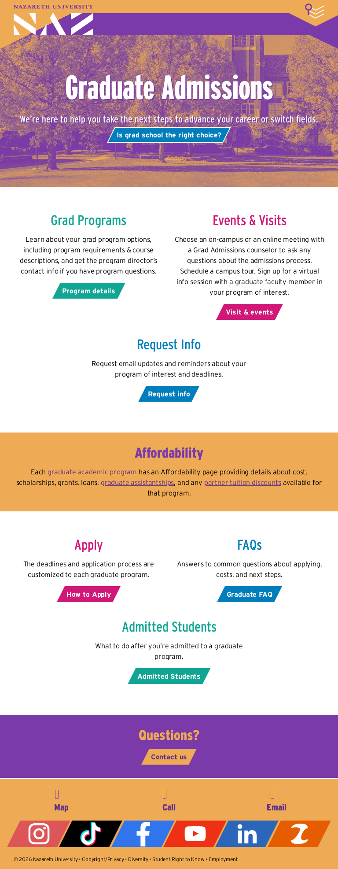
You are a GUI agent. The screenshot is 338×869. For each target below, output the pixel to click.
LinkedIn (247, 834)
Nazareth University (53, 20)
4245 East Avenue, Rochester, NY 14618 (61, 798)
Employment (223, 859)
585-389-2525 (169, 798)
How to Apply (88, 594)
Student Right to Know (178, 859)
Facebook (143, 834)
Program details (89, 291)
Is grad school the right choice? (169, 135)
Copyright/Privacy (103, 859)
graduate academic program (92, 472)
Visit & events (249, 312)
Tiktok (91, 834)
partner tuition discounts (242, 482)
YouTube (195, 834)
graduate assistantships (137, 482)
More (314, 11)
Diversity (138, 859)
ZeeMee (299, 834)
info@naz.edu (277, 798)
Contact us (169, 757)
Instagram (39, 834)
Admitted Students (169, 676)
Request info (169, 394)
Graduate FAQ (249, 594)
